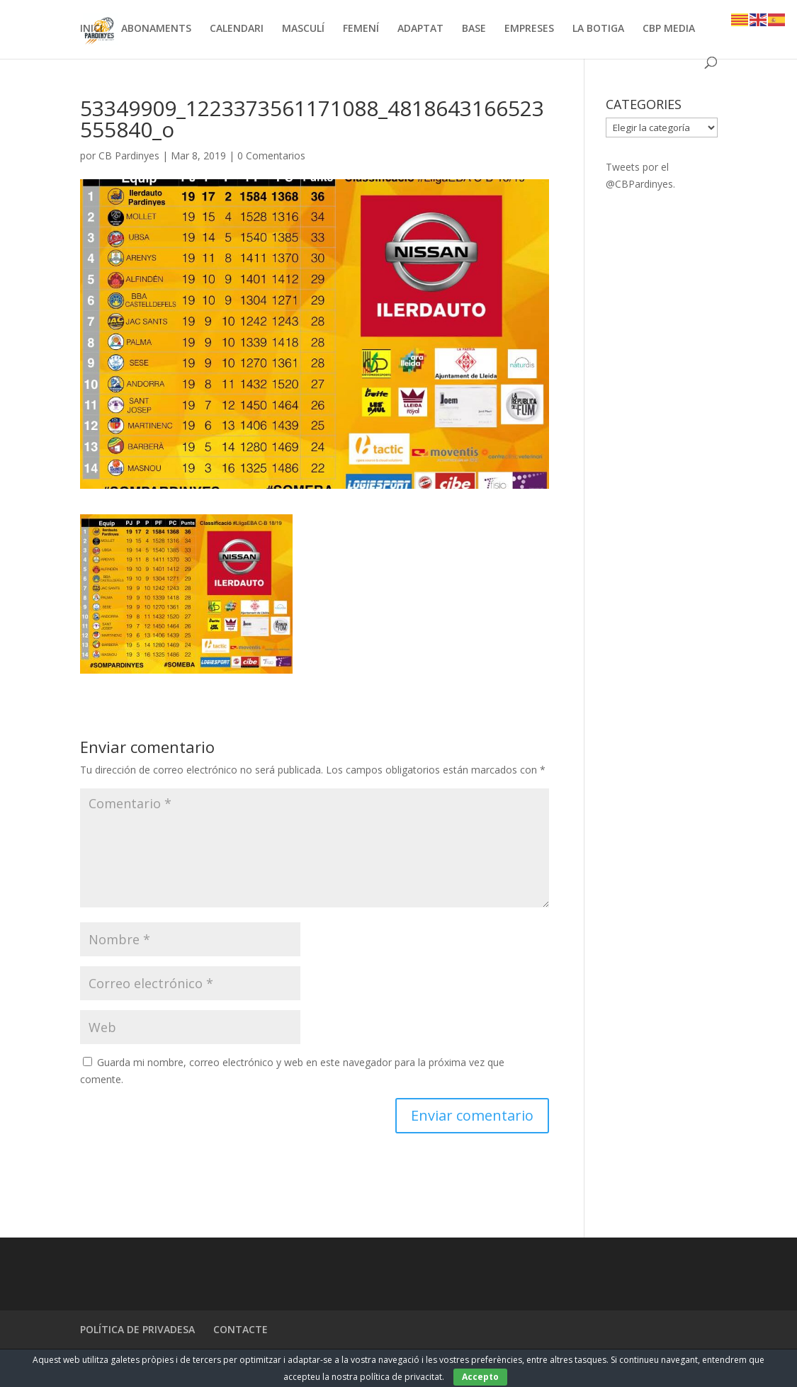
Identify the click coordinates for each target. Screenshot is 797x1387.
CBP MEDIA (669, 29)
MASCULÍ (303, 29)
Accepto (480, 1377)
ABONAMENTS (156, 29)
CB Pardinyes (128, 155)
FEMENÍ (361, 29)
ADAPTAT (420, 29)
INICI (91, 29)
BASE (474, 29)
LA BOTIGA (598, 29)
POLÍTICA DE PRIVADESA (137, 1329)
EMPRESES (529, 29)
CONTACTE (240, 1329)
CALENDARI (237, 29)
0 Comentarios (271, 155)
